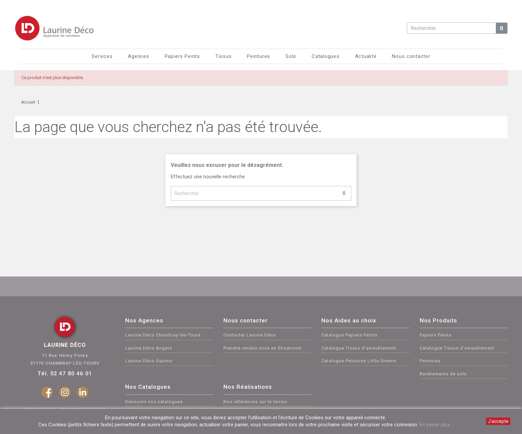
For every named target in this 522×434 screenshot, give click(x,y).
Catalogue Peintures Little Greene (358, 360)
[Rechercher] (261, 193)
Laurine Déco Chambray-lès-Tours (163, 334)
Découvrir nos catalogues (154, 401)
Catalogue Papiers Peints (349, 334)
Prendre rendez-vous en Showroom (262, 348)
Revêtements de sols (443, 373)
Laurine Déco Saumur (149, 360)
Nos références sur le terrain (255, 401)
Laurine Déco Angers (148, 348)
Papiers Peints (436, 334)
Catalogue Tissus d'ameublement (358, 348)
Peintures (430, 360)
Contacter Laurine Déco (249, 334)
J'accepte (498, 421)
